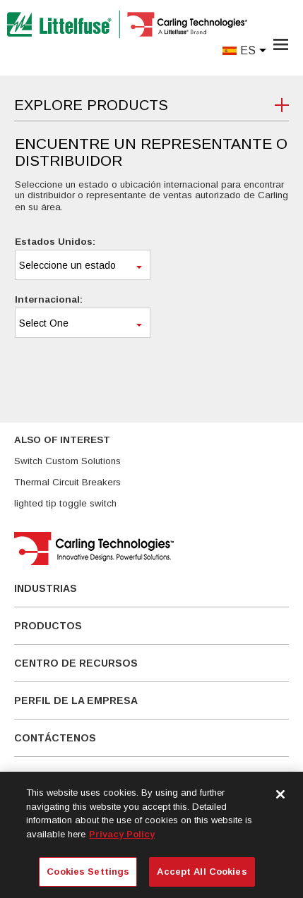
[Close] (280, 794)
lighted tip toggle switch (65, 503)
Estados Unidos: (55, 241)
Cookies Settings (88, 871)
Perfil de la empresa (76, 700)
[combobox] (82, 265)
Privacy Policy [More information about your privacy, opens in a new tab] (122, 834)
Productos (48, 625)
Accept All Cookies (201, 871)
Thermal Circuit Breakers (67, 482)
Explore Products (91, 105)
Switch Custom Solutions (67, 461)
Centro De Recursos (76, 663)
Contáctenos (55, 738)
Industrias (45, 588)
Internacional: (49, 299)
